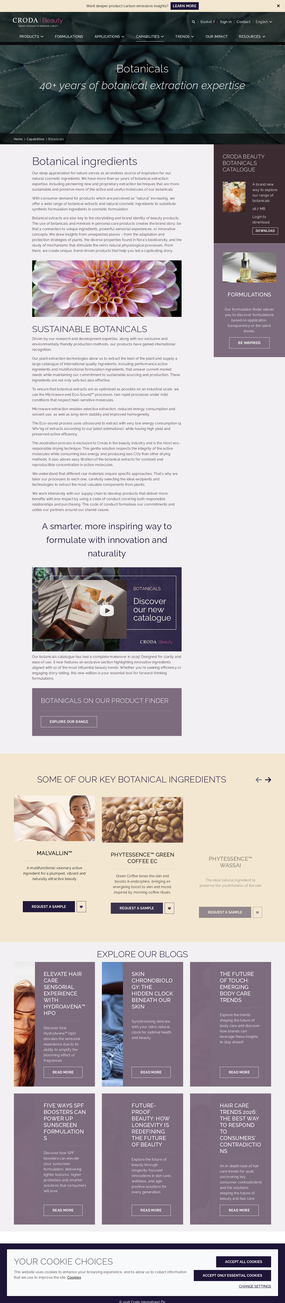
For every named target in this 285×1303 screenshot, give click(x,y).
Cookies (74, 1277)
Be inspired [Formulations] (249, 343)
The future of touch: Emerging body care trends (237, 987)
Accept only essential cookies (232, 1275)
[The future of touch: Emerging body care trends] (200, 1024)
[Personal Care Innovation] (39, 21)
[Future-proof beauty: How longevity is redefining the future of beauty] (112, 1159)
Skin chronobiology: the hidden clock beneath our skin (152, 990)
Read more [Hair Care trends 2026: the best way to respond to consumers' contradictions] (239, 1210)
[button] (31, 38)
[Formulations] (249, 267)
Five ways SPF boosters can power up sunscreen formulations (65, 1121)
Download (265, 231)
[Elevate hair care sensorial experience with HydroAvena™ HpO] (24, 1024)
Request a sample (49, 911)
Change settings (255, 1286)
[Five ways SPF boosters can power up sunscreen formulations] (24, 1159)
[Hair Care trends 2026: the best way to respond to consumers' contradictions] (200, 1159)
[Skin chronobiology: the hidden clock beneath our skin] (112, 1024)
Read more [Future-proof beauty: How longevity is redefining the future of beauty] (151, 1210)
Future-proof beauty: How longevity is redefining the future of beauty (150, 1125)
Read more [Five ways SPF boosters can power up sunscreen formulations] (63, 1210)
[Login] (81, 911)
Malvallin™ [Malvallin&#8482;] (54, 858)
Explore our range (69, 722)
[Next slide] (268, 779)
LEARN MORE (184, 6)
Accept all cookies (243, 1262)
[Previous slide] (259, 779)
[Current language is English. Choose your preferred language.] (263, 22)
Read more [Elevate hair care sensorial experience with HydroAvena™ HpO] (63, 1072)
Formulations (249, 294)
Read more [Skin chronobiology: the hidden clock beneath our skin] (151, 1072)
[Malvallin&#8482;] (54, 823)
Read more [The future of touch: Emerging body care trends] (239, 1072)
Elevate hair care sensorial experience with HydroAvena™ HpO (64, 993)
